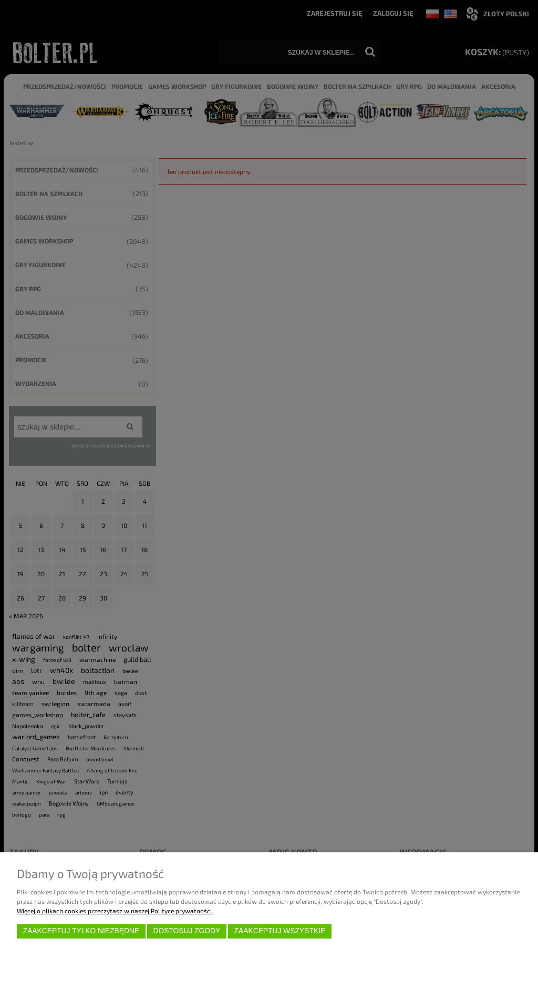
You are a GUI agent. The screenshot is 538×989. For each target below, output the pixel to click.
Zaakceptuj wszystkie (279, 931)
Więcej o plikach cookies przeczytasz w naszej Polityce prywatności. (115, 910)
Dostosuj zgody (186, 931)
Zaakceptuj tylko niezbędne (81, 931)
